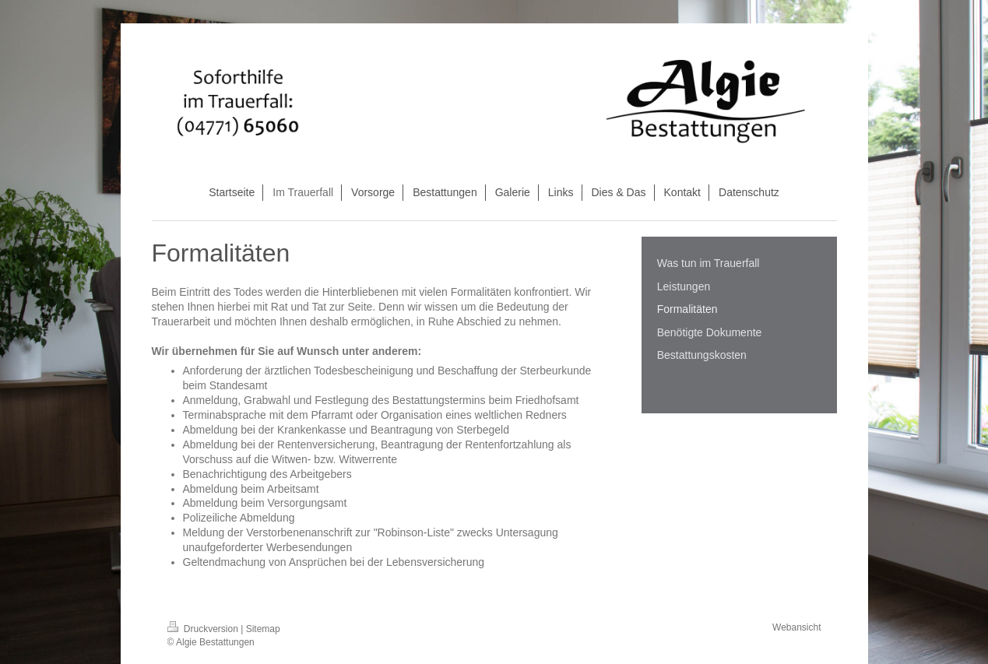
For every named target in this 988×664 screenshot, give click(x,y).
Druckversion (204, 629)
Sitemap (263, 629)
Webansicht (796, 627)
